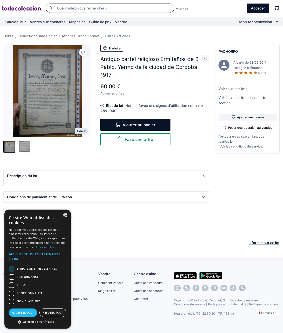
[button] (106, 175)
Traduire (111, 48)
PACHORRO (228, 51)
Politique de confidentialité (227, 304)
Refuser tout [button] (53, 312)
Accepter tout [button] (23, 312)
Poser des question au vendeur (248, 127)
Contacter (141, 299)
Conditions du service (189, 304)
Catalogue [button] (14, 22)
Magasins (77, 22)
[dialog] (37, 269)
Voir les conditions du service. (241, 146)
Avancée (182, 8)
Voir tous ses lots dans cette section (242, 100)
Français (267, 312)
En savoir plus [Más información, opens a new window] (45, 247)
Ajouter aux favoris (248, 117)
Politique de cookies (263, 304)
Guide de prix (100, 22)
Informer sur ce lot (264, 242)
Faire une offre (135, 139)
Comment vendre (110, 283)
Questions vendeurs (148, 283)
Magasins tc (107, 291)
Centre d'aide (145, 274)
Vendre (121, 22)
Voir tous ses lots (232, 89)
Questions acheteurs (148, 291)
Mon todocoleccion (255, 22)
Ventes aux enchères (47, 22)
